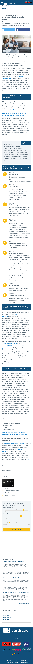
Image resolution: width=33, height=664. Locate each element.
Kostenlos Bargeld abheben (9, 513)
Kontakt (9, 660)
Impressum (16, 660)
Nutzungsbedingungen (13, 662)
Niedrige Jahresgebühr (8, 507)
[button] (8, 29)
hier (28, 459)
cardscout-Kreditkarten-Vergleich (14, 443)
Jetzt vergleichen (16, 529)
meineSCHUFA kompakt (10, 343)
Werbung (23, 660)
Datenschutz (24, 662)
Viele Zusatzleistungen (8, 520)
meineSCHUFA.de (11, 110)
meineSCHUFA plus (9, 345)
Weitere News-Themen (24, 603)
